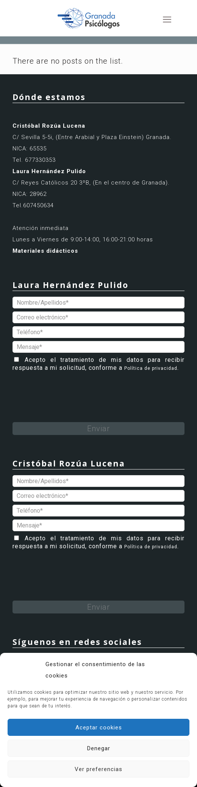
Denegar (98, 748)
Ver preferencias (98, 769)
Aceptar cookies (98, 727)
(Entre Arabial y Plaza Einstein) (101, 137)
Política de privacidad (150, 368)
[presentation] (70, 389)
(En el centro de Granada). (131, 182)
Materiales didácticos (45, 250)
